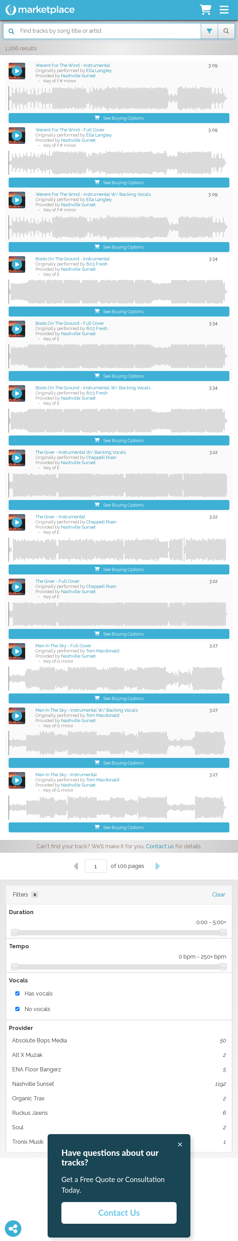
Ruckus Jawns (119, 1113)
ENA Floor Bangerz (119, 1069)
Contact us (160, 846)
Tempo (19, 946)
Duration (21, 912)
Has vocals (38, 993)
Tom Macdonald (102, 650)
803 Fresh (97, 264)
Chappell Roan (101, 457)
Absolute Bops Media (119, 1041)
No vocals (37, 1009)
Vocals (18, 980)
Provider (21, 1028)
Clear (218, 894)
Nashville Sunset (119, 1084)
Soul (119, 1127)
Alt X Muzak (119, 1055)
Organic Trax (119, 1098)
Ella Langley (99, 70)
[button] (224, 10)
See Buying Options (119, 118)
